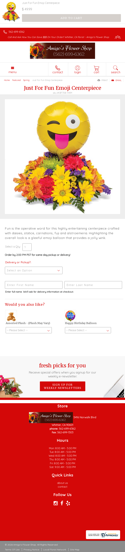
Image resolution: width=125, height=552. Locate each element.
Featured (16, 80)
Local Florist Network (54, 549)
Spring (26, 80)
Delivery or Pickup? (18, 262)
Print (102, 80)
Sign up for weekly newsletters (62, 386)
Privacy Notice (31, 549)
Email (116, 80)
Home (7, 80)
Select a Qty (12, 246)
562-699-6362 (16, 31)
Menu (12, 72)
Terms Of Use (12, 549)
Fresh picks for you (62, 370)
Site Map (74, 549)
